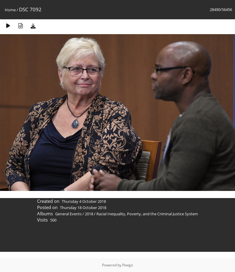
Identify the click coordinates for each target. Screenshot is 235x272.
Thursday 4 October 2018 (84, 201)
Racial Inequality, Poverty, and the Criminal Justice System (147, 213)
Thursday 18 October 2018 (83, 207)
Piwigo (127, 265)
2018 (89, 213)
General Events (68, 213)
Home (10, 9)
